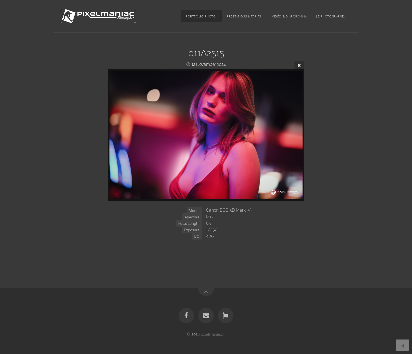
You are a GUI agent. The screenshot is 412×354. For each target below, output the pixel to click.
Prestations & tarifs (244, 16)
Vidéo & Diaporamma (289, 16)
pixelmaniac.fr (213, 334)
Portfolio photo (201, 16)
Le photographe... (331, 16)
